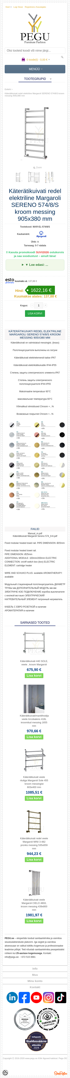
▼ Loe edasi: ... (36, 265)
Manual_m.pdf (35, 533)
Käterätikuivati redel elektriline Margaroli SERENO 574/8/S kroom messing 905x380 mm (34, 94)
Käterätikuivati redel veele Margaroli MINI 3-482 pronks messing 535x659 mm (34, 843)
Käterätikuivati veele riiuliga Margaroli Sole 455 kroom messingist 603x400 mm (34, 782)
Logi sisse (18, 7)
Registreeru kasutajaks (35, 7)
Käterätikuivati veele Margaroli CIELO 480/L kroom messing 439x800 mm (34, 904)
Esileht (8, 89)
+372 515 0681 (28, 957)
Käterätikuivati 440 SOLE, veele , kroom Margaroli (34, 663)
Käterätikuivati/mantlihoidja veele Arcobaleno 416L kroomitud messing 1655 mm (34, 720)
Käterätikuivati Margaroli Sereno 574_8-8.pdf (35, 536)
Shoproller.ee (60, 1073)
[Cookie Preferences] (5, 1072)
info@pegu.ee (12, 957)
